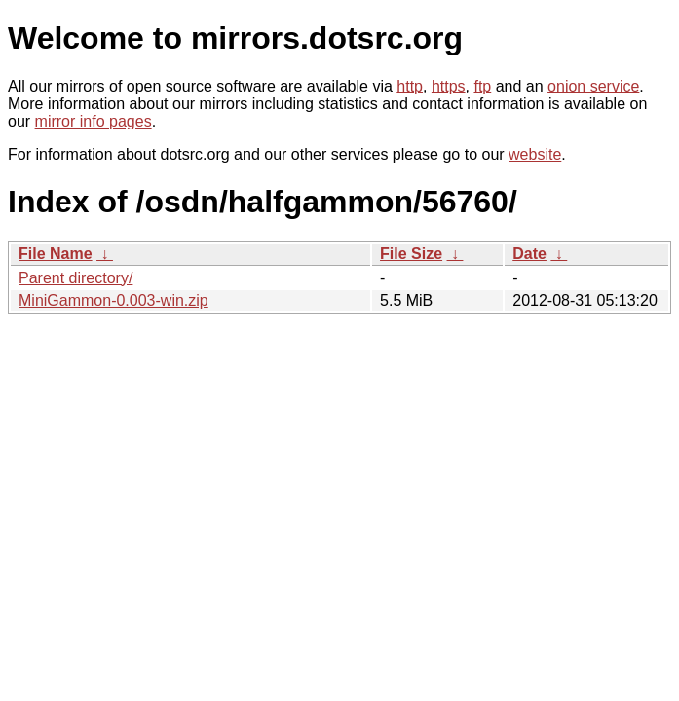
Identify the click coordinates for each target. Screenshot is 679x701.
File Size (411, 253)
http (409, 86)
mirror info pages (93, 121)
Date (529, 253)
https (449, 86)
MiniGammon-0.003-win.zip (113, 300)
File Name (56, 253)
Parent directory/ (75, 278)
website (535, 154)
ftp (482, 86)
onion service (593, 86)
